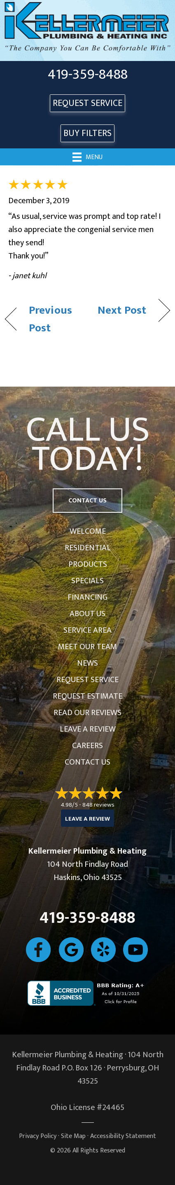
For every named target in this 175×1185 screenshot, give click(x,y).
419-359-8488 (88, 74)
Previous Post (50, 319)
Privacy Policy (37, 1136)
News (87, 663)
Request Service (87, 680)
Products (87, 564)
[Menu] (87, 156)
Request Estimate (87, 696)
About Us (87, 614)
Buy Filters (87, 133)
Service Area (87, 630)
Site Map (73, 1136)
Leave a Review (88, 729)
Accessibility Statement (123, 1136)
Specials (87, 581)
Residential (88, 548)
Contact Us (87, 762)
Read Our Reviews (87, 713)
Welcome (88, 531)
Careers (87, 746)
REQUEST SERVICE (87, 103)
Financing (87, 597)
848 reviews (98, 805)
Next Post (122, 310)
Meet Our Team (87, 647)
